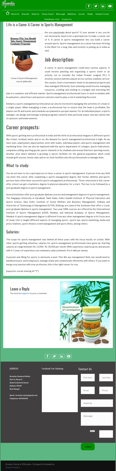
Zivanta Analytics (13, 467)
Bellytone (72, 14)
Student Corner (102, 14)
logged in (25, 293)
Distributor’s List (52, 19)
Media (90, 14)
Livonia (82, 14)
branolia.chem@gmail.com (26, 395)
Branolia (25, 14)
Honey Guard (48, 14)
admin (18, 33)
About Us (15, 14)
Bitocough (60, 14)
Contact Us (67, 19)
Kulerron (35, 14)
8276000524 (23, 398)
